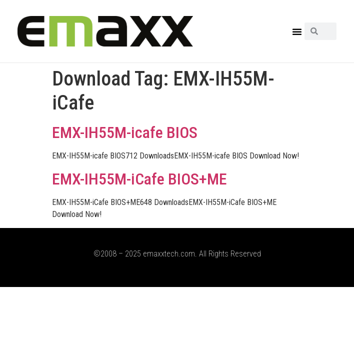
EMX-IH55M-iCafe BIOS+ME (139, 179)
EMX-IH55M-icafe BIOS (125, 132)
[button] (297, 31)
